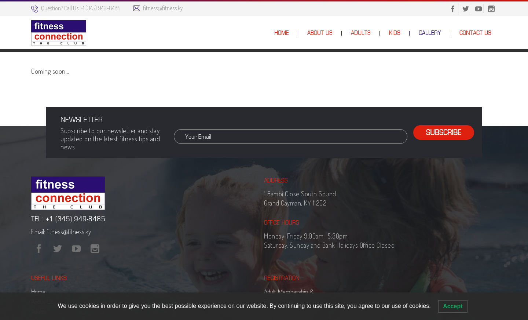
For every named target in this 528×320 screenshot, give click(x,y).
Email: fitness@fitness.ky (61, 271)
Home (444, 68)
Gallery (466, 68)
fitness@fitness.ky (163, 8)
